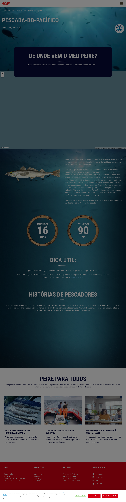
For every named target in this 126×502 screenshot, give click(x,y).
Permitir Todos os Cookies (110, 496)
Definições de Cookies (80, 496)
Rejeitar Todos (94, 496)
